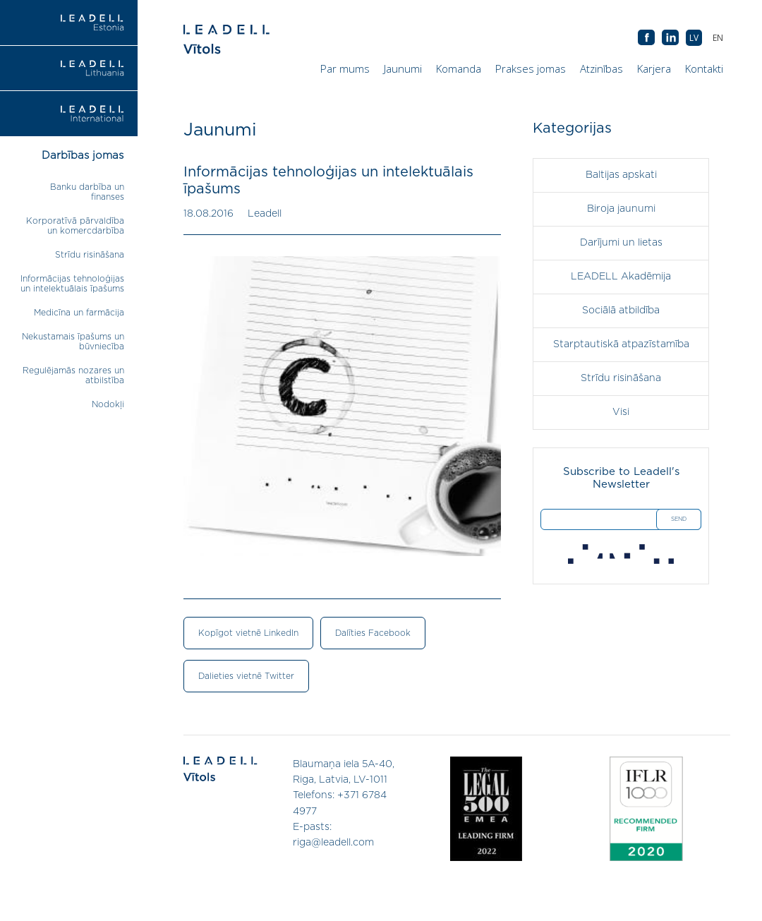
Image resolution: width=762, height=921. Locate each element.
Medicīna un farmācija (79, 312)
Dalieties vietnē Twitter (246, 676)
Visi (620, 412)
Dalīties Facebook (373, 633)
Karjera (654, 68)
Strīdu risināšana (89, 255)
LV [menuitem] (693, 38)
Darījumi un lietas (621, 243)
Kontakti (704, 68)
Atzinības (601, 68)
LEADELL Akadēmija (621, 277)
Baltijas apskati (621, 175)
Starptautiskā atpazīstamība (621, 344)
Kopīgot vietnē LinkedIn (248, 633)
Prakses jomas (530, 68)
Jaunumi (403, 68)
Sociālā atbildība (621, 310)
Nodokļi (108, 404)
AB (670, 38)
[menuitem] (718, 38)
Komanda (458, 68)
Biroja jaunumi (621, 209)
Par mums (345, 68)
